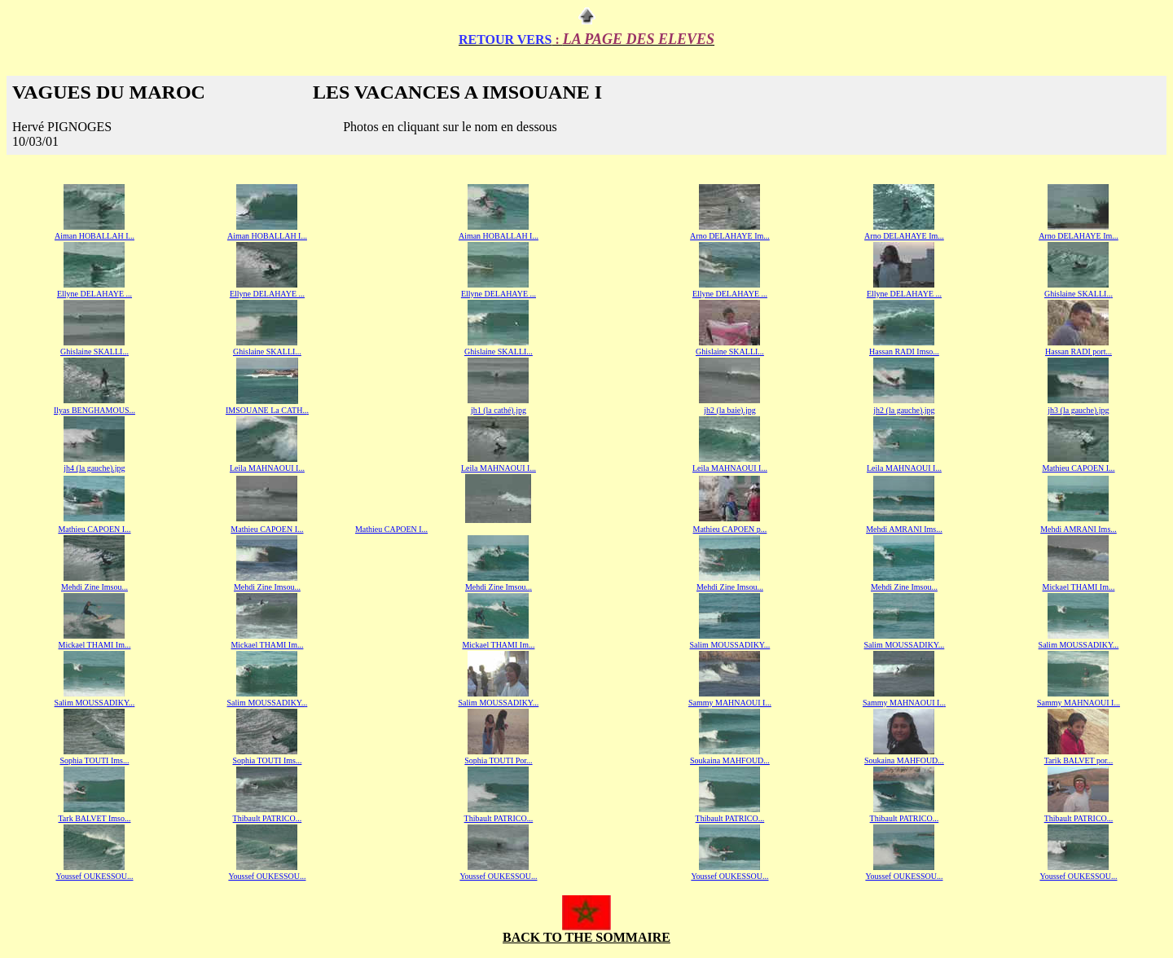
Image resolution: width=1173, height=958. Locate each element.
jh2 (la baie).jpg (730, 410)
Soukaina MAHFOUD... (730, 760)
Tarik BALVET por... (1079, 760)
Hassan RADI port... (1078, 351)
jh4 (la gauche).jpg (94, 468)
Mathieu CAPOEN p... (730, 529)
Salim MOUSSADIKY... (730, 644)
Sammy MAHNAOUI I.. (903, 702)
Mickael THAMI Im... (1078, 586)
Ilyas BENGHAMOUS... (94, 410)
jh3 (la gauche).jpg (1078, 410)
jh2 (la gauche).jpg (903, 410)
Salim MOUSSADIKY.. (94, 702)
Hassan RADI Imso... (904, 351)
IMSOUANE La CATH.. (266, 410)
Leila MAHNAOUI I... (267, 468)
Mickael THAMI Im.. (93, 644)
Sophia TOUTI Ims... (95, 760)
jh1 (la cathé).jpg (498, 410)
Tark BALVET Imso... (94, 818)
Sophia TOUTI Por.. (497, 760)
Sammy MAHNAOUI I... (729, 702)
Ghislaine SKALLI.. (1077, 293)
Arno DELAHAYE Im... (730, 235)
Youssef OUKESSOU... (94, 876)
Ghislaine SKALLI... (267, 351)
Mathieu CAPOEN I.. (1077, 468)
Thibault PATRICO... (267, 818)
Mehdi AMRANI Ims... (904, 529)
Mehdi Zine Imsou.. (497, 586)
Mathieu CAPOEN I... (94, 529)
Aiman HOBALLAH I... (94, 235)
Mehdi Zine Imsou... (94, 586)
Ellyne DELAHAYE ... (94, 293)
